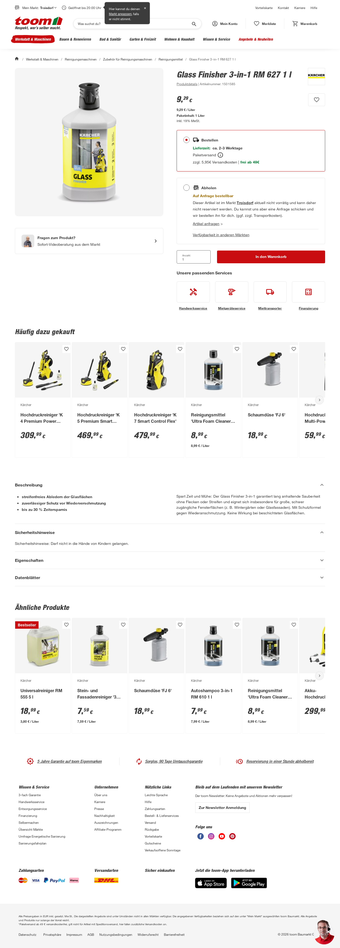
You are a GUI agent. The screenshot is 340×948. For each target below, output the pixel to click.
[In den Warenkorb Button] (271, 257)
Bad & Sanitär (110, 39)
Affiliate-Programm (107, 829)
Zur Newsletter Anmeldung (222, 807)
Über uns (100, 795)
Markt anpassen (120, 14)
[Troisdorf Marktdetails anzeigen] (245, 202)
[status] (265, 23)
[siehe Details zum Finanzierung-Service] (308, 296)
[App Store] (211, 887)
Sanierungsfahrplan (32, 843)
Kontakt (283, 8)
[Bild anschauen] (89, 142)
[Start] (17, 59)
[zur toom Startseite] (39, 23)
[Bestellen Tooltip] (220, 155)
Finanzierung (28, 815)
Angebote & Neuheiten (256, 39)
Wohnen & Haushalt (179, 39)
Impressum (74, 934)
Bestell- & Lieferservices (162, 815)
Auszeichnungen (106, 822)
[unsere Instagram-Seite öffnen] (211, 838)
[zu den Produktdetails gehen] (187, 83)
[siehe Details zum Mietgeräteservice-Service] (231, 296)
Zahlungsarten (155, 809)
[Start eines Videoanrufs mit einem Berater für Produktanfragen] (89, 241)
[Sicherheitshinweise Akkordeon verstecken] (170, 532)
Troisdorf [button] (48, 8)
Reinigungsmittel (171, 59)
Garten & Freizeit (142, 39)
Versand (150, 822)
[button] (224, 23)
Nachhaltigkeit (104, 815)
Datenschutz (27, 934)
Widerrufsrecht (148, 934)
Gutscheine (153, 843)
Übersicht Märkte (31, 829)
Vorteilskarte (264, 8)
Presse (99, 809)
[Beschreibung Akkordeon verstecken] (170, 484)
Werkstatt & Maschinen (33, 39)
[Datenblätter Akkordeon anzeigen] (170, 577)
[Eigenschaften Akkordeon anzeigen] (170, 560)
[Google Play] (249, 887)
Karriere (299, 8)
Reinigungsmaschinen (80, 59)
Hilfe (314, 8)
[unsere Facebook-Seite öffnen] (200, 838)
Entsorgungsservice (33, 809)
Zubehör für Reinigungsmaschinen (127, 59)
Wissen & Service (216, 39)
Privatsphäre (52, 934)
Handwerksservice (31, 802)
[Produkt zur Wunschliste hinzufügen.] (317, 100)
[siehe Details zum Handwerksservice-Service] (193, 296)
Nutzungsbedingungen (115, 934)
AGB (90, 934)
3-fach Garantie (30, 795)
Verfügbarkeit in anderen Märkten (221, 234)
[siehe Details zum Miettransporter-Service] (270, 296)
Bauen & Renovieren (75, 39)
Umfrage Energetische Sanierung (42, 836)
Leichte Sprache (156, 795)
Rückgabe (152, 829)
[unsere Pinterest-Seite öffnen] (232, 838)
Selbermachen (29, 822)
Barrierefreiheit (174, 934)
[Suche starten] (193, 24)
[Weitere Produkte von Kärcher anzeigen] (314, 77)
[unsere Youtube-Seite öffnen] (222, 838)
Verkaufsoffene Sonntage (162, 850)
